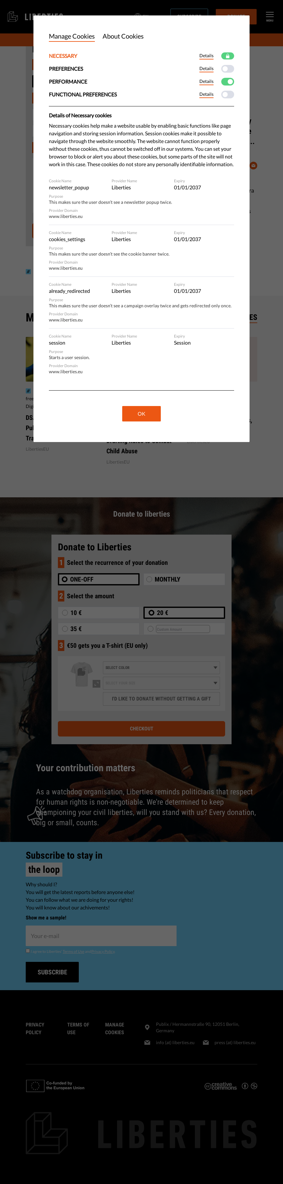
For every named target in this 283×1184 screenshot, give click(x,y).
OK (141, 414)
